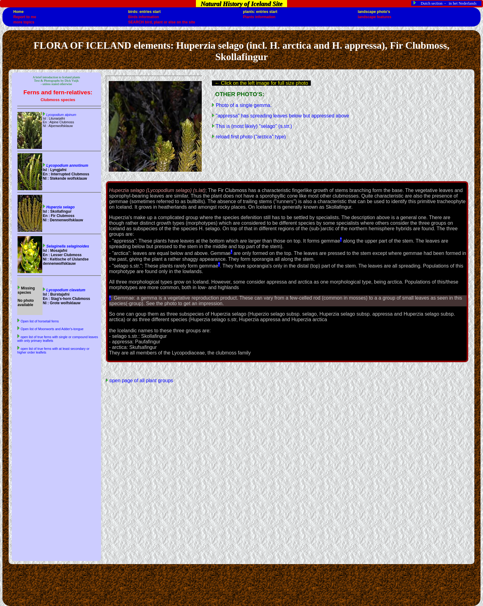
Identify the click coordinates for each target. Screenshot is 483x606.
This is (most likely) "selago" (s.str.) (253, 126)
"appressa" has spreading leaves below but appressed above (281, 115)
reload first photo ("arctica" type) (250, 136)
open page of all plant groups (140, 380)
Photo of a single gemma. (243, 105)
